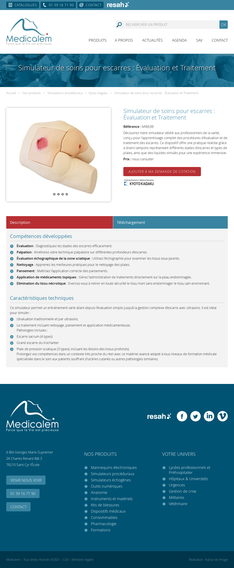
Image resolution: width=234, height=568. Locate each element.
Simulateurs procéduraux (65, 93)
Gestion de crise (182, 491)
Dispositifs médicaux (108, 511)
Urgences (177, 484)
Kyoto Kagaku (98, 93)
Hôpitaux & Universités (188, 478)
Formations (100, 529)
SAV (199, 40)
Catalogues (26, 5)
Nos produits (31, 93)
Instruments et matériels (111, 498)
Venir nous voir (25, 480)
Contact (94, 5)
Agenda (179, 40)
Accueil (11, 93)
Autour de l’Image (216, 560)
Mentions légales (83, 560)
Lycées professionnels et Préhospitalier (189, 470)
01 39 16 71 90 (61, 5)
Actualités (152, 40)
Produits (97, 40)
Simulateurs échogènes (111, 479)
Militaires (176, 497)
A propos (124, 40)
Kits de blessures (105, 504)
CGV (66, 560)
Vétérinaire (178, 503)
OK (223, 24)
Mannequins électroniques (114, 467)
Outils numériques (106, 486)
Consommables (104, 517)
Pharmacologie (103, 523)
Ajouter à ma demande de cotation (162, 171)
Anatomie (99, 492)
